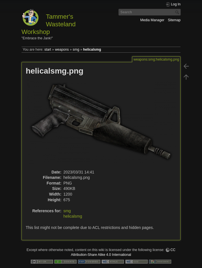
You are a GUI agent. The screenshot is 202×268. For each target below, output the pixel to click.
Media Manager (152, 20)
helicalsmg (92, 50)
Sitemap (174, 20)
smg (76, 50)
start (47, 50)
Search (177, 12)
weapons (62, 50)
